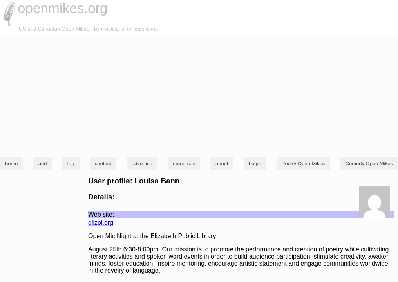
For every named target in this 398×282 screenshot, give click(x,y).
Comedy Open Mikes (369, 163)
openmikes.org (63, 8)
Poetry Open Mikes (303, 163)
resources (184, 163)
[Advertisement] (199, 95)
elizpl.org (100, 222)
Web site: (101, 214)
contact (103, 163)
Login (255, 163)
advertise (142, 163)
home (11, 163)
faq (70, 163)
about (221, 163)
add (42, 163)
